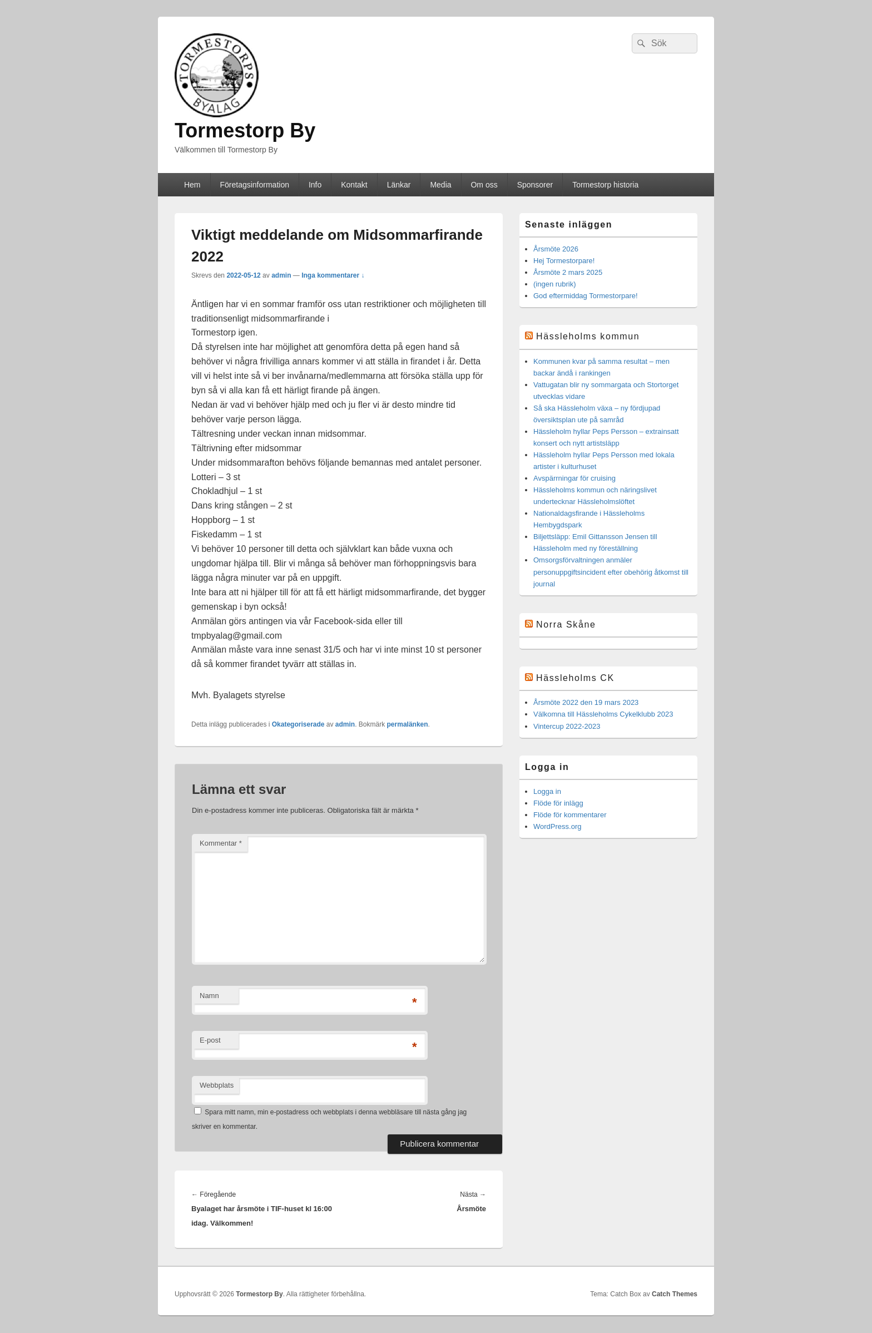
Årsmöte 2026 (555, 249)
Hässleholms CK (575, 678)
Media (440, 184)
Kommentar (221, 843)
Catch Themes (674, 1294)
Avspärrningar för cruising (574, 478)
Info (315, 184)
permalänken (407, 724)
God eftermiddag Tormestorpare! (585, 296)
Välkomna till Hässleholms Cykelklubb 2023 (603, 714)
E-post (210, 1040)
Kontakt (354, 184)
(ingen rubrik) (554, 284)
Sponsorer (535, 184)
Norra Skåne (566, 624)
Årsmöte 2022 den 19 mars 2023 (585, 702)
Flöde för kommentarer (570, 815)
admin (281, 275)
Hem (192, 184)
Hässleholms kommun (588, 336)
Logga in (547, 791)
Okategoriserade (298, 724)
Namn (209, 995)
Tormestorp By (245, 130)
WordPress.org (557, 826)
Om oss (483, 184)
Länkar (399, 184)
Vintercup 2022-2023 (566, 726)
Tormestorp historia (605, 184)
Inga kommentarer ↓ (332, 275)
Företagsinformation (254, 184)
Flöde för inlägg (558, 803)
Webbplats (217, 1085)
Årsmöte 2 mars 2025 (567, 272)
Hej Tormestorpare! (563, 260)
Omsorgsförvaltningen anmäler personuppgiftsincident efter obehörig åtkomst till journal (610, 571)
